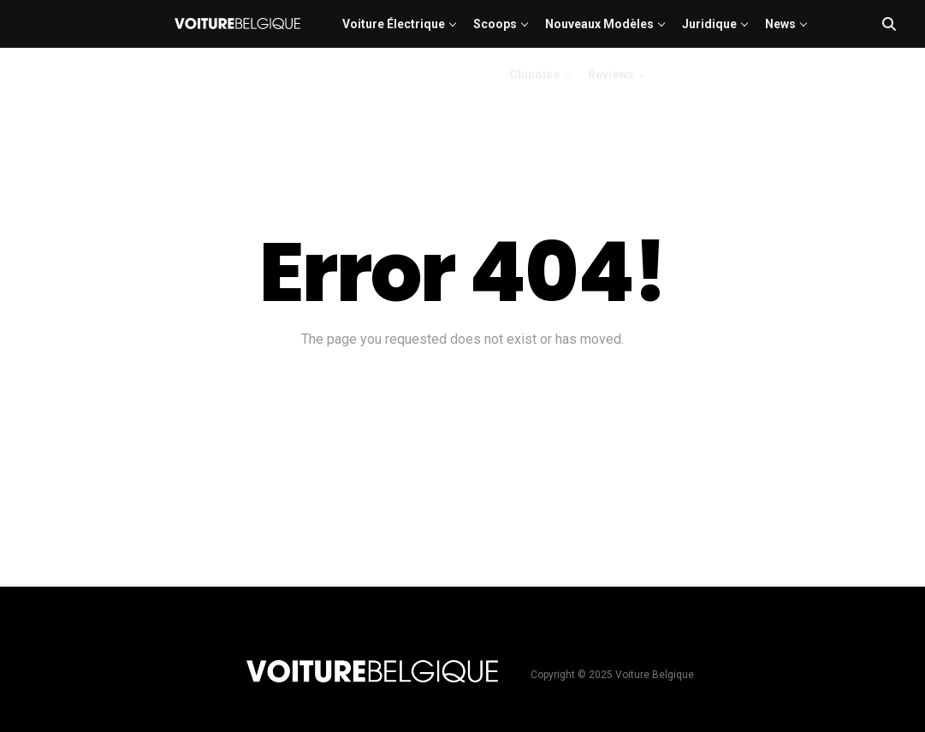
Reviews (611, 74)
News (780, 24)
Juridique (709, 24)
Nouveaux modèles (599, 24)
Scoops (495, 24)
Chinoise (534, 74)
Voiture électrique (393, 24)
